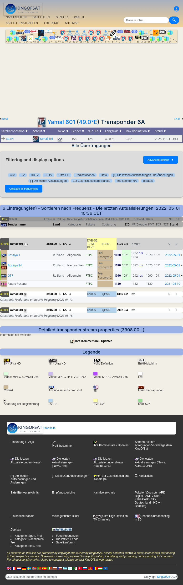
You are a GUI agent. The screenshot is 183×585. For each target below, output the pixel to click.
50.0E (5, 119)
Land (56, 224)
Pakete (139, 492)
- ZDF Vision (151, 496)
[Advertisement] (91, 78)
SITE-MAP (72, 23)
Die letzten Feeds (67, 539)
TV (23, 175)
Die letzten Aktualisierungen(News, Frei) (62, 462)
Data (104, 175)
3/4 (126, 244)
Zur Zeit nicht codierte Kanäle (91, 180)
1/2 (126, 294)
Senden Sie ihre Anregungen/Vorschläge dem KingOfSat (153, 445)
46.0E (178, 119)
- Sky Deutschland (145, 501)
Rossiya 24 (15, 265)
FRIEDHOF (51, 23)
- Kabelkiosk (148, 497)
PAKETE (79, 17)
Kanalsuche (144, 476)
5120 (120, 244)
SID (127, 224)
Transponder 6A (127, 180)
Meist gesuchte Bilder (65, 516)
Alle (12, 175)
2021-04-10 (172, 284)
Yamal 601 (61, 121)
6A (65, 244)
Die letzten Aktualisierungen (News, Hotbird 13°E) (108, 462)
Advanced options (160, 159)
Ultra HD (63, 175)
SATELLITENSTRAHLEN (22, 23)
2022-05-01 (172, 255)
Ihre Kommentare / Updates (93, 341)
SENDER (62, 17)
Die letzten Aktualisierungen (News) (25, 460)
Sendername (17, 224)
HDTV (35, 175)
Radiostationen (85, 175)
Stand (174, 224)
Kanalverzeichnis (104, 492)
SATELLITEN (41, 17)
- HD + (155, 502)
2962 (120, 310)
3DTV (48, 175)
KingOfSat (163, 577)
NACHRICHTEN (16, 17)
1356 (120, 294)
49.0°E (88, 121)
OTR (10, 276)
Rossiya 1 (14, 255)
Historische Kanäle (22, 516)
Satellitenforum (65, 542)
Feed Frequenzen (67, 535)
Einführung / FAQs (22, 442)
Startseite (31, 428)
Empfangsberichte (63, 492)
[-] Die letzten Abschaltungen (48, 180)
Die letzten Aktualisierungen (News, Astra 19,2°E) (150, 462)
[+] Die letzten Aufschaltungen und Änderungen (143, 175)
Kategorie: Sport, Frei (28, 535)
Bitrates (148, 180)
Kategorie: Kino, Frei (28, 545)
